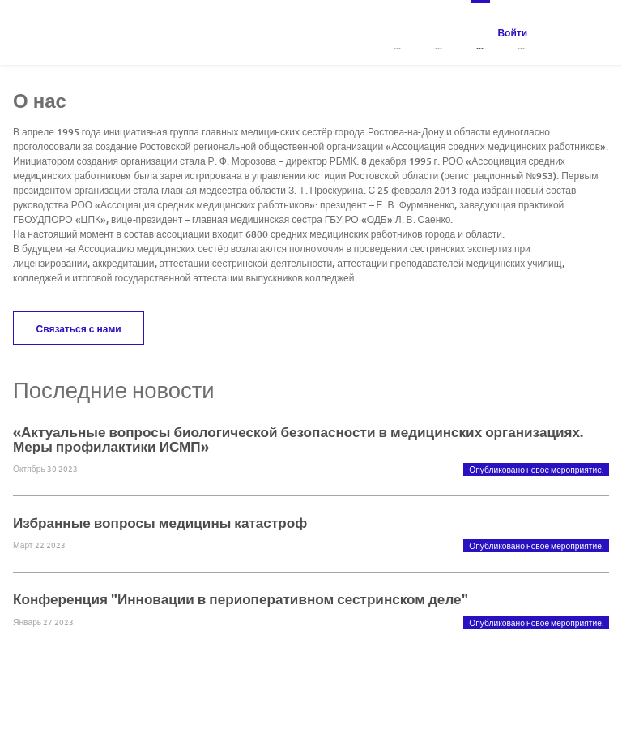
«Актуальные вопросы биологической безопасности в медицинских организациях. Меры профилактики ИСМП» (298, 439)
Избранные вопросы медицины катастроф (160, 523)
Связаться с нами (78, 328)
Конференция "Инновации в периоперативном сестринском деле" (240, 599)
